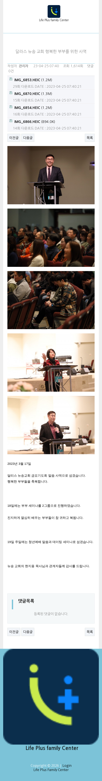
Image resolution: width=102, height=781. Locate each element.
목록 (90, 137)
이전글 (14, 137)
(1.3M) (31, 93)
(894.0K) (32, 121)
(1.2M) (31, 80)
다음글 (28, 137)
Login (67, 767)
